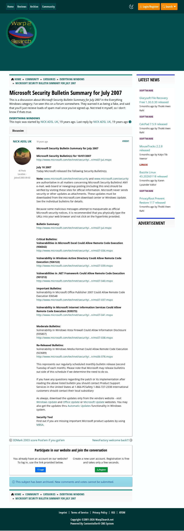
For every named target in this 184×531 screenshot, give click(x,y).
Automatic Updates (79, 405)
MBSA (39, 424)
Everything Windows (24, 118)
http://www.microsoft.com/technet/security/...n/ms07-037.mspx (74, 299)
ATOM (122, 512)
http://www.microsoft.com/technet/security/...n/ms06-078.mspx (74, 356)
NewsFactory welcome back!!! (110, 440)
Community (48, 6)
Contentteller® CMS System (99, 523)
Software (146, 90)
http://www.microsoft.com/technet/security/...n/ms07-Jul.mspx (73, 159)
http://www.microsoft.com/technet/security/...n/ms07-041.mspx (74, 315)
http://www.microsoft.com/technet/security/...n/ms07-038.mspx (74, 337)
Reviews (21, 6)
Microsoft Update (94, 402)
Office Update (71, 402)
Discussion (18, 130)
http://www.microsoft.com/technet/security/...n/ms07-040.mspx (74, 281)
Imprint (63, 512)
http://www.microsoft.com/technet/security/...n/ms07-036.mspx (74, 250)
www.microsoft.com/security (111, 178)
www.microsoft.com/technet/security (66, 178)
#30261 (125, 141)
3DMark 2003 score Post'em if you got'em (39, 440)
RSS (113, 512)
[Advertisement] (111, 40)
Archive (34, 6)
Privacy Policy (100, 512)
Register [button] (101, 469)
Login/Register (148, 6)
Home (10, 6)
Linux (143, 164)
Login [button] (40, 469)
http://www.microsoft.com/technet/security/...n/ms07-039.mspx (74, 265)
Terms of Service (79, 512)
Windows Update (46, 402)
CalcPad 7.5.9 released (153, 124)
